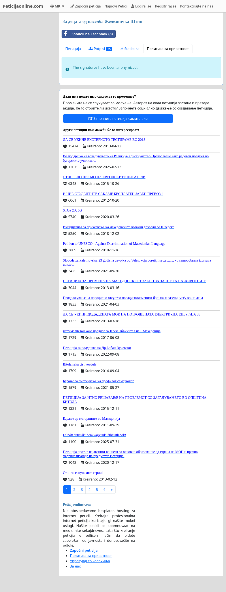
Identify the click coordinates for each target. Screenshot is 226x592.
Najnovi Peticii (116, 6)
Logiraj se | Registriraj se (153, 6)
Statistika (129, 48)
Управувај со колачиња (90, 561)
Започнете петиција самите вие (118, 118)
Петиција (73, 48)
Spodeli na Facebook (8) (87, 34)
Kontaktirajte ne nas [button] (197, 6)
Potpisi (101, 48)
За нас (75, 566)
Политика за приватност (168, 48)
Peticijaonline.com (23, 6)
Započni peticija (85, 6)
